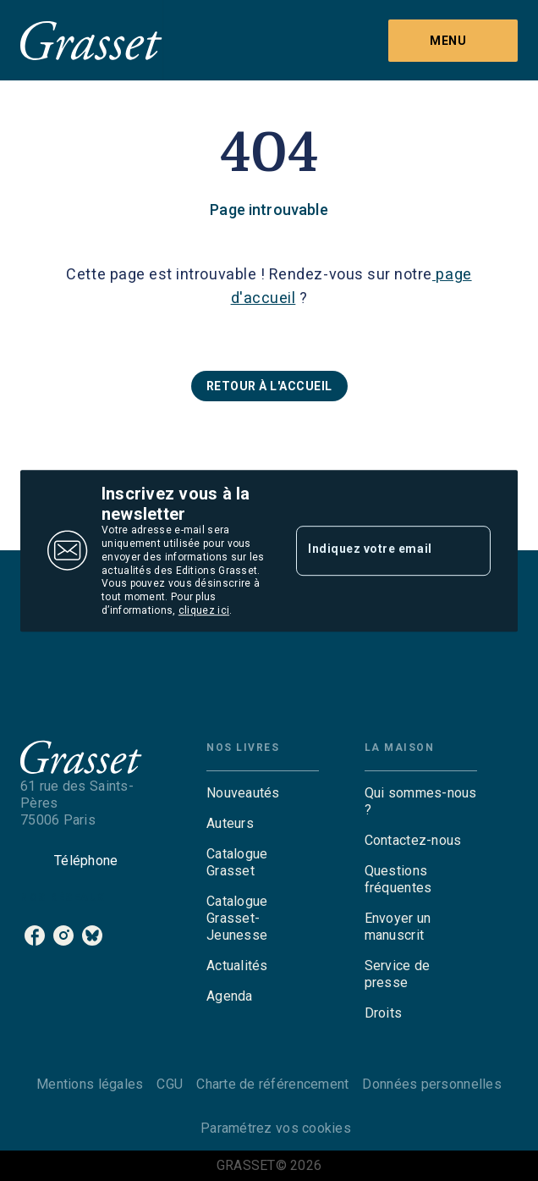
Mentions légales (89, 1084)
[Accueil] (91, 40)
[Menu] (453, 40)
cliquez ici (203, 611)
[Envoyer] (470, 551)
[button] (269, 386)
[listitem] (34, 935)
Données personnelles (431, 1084)
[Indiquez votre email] (372, 550)
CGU (169, 1084)
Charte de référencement (272, 1084)
